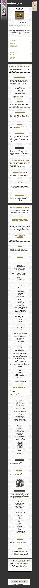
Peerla (16, 152)
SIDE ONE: (17, 38)
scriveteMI (20, 564)
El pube (11, 47)
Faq (33, 8)
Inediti (33, 6)
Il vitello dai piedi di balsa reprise (14, 45)
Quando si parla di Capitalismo (14, 52)
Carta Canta (34, 7)
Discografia (15, 4)
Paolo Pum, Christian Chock (14, 46)
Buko (15, 2)
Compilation (34, 5)
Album (18, 4)
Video (33, 4)
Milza (10, 55)
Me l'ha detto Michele (13, 40)
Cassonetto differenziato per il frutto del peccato (16, 41)
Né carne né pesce (12, 43)
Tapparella (11, 59)
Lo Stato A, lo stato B (13, 53)
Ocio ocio (11, 42)
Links (17, 2)
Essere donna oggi (12, 57)
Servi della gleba (12, 44)
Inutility (13, 2)
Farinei (8, 2)
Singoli (33, 3)
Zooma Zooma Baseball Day (18, 497)
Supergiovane (12, 58)
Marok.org (10, 4)
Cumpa (11, 2)
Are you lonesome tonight (25, 390)
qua (16, 394)
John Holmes (12, 54)
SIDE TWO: (15, 50)
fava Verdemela (26, 561)
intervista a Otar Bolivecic (19, 561)
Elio (12, 4)
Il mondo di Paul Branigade (14, 56)
